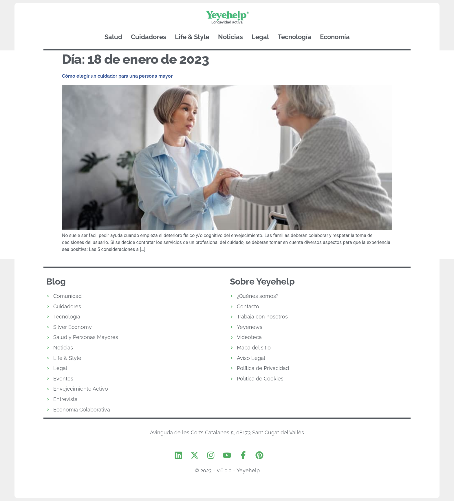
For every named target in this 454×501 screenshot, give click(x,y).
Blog (56, 281)
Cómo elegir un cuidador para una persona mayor (117, 76)
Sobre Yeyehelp (262, 281)
